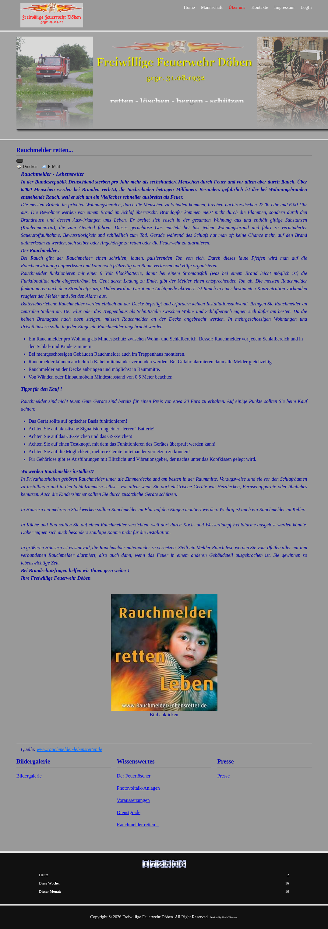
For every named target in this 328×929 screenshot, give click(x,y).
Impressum (284, 15)
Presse (223, 775)
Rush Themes (229, 917)
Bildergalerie (29, 775)
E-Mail (50, 166)
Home (189, 15)
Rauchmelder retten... (138, 824)
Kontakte (259, 15)
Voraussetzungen (133, 800)
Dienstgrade (128, 812)
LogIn (306, 15)
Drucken (27, 166)
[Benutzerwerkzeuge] (19, 161)
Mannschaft (212, 15)
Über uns (237, 15)
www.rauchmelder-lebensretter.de (69, 749)
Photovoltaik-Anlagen (138, 788)
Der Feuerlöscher (134, 775)
